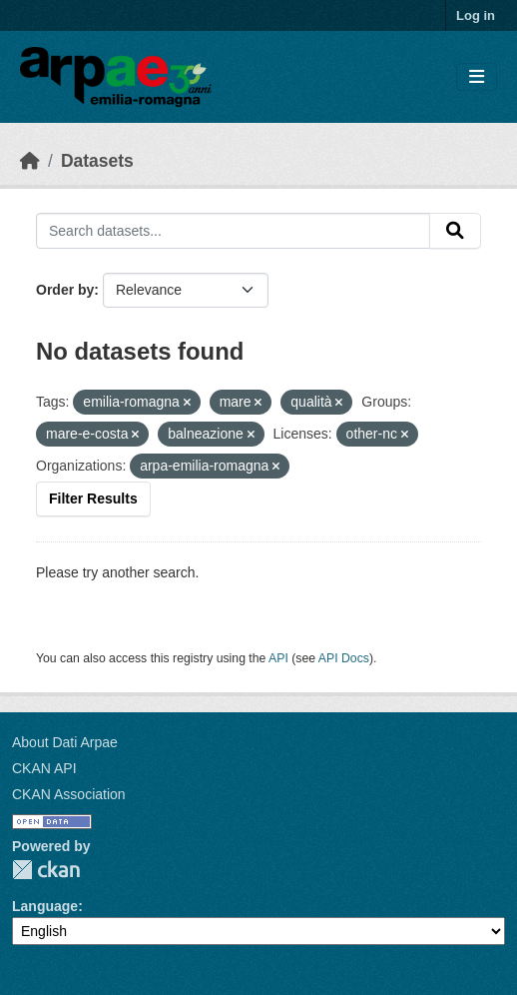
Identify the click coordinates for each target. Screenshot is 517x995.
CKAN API (44, 768)
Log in (475, 15)
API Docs (343, 658)
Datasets (97, 161)
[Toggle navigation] (476, 77)
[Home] (30, 161)
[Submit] (455, 231)
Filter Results (93, 498)
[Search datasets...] (233, 231)
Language (45, 906)
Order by (65, 290)
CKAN (46, 869)
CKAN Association (69, 794)
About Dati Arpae (65, 742)
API (278, 658)
